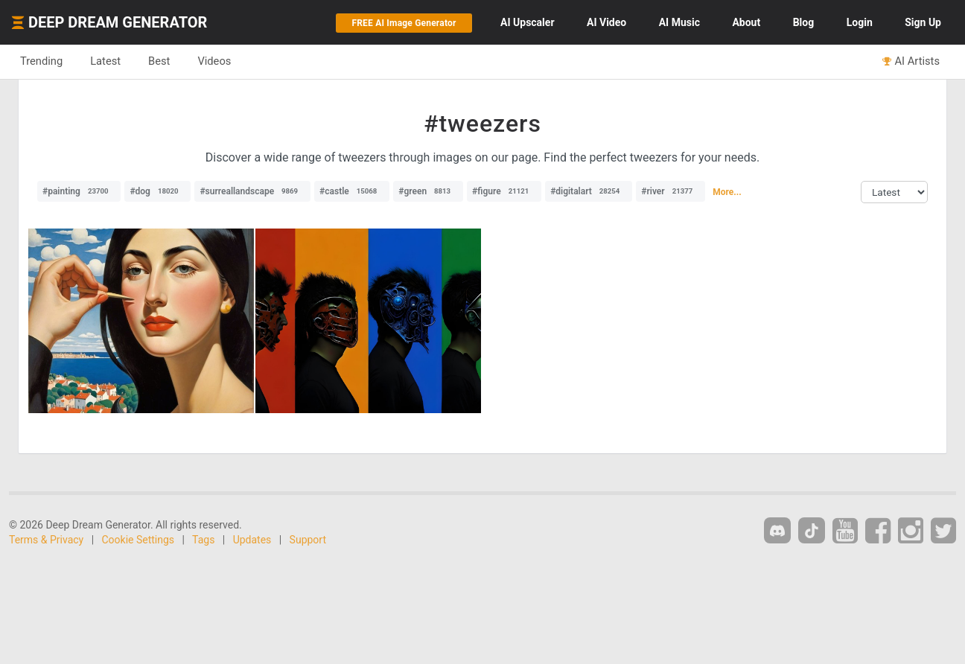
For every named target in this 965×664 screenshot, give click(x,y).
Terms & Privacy (46, 540)
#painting (78, 191)
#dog (157, 191)
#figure (504, 191)
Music (679, 22)
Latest (105, 61)
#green (428, 191)
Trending (41, 61)
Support (308, 540)
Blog (804, 22)
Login (860, 22)
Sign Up (923, 22)
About (746, 22)
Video (606, 22)
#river (670, 191)
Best (159, 61)
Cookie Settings (138, 540)
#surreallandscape (252, 191)
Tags (203, 540)
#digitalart (588, 191)
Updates (252, 540)
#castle (351, 191)
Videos (214, 61)
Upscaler (527, 22)
